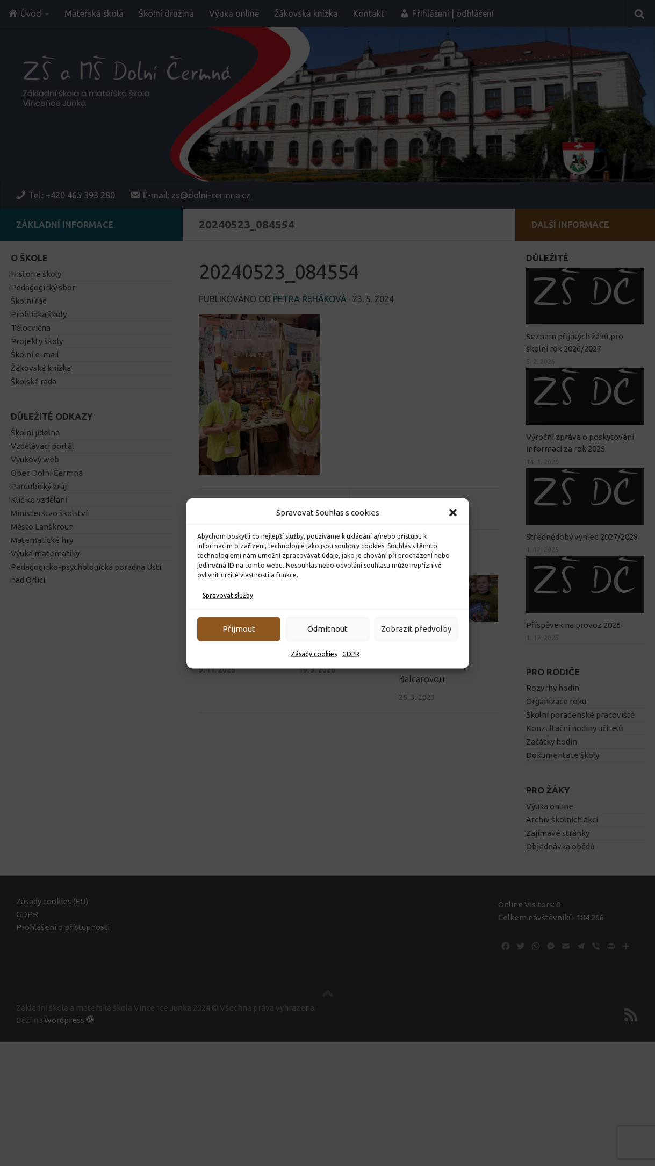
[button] (453, 512)
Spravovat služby (228, 594)
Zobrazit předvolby (416, 628)
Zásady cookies (314, 653)
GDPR (350, 653)
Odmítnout (327, 628)
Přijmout (238, 628)
